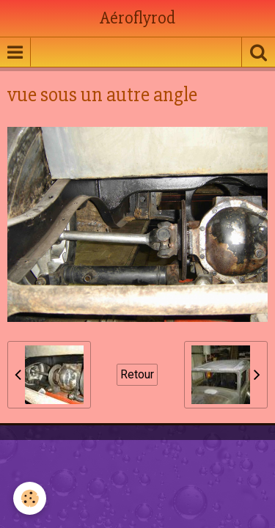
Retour (137, 374)
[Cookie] (29, 498)
